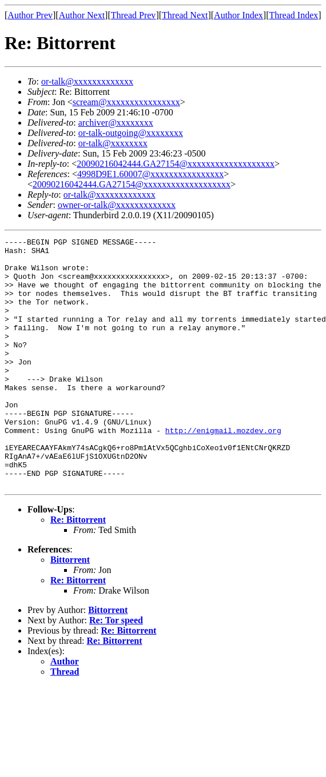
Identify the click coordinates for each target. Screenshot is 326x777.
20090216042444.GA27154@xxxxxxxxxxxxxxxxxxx (176, 164)
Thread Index (294, 15)
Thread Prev (133, 15)
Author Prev (30, 15)
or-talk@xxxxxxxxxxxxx (87, 81)
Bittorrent (70, 609)
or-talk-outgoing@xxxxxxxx (130, 133)
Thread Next (185, 15)
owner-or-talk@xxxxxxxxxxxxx (117, 205)
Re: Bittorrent (78, 569)
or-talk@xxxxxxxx (113, 143)
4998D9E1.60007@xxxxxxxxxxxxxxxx (150, 174)
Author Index (238, 15)
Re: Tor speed (116, 670)
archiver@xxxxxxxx (115, 122)
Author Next (82, 15)
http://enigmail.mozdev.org (223, 469)
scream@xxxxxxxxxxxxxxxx (126, 102)
